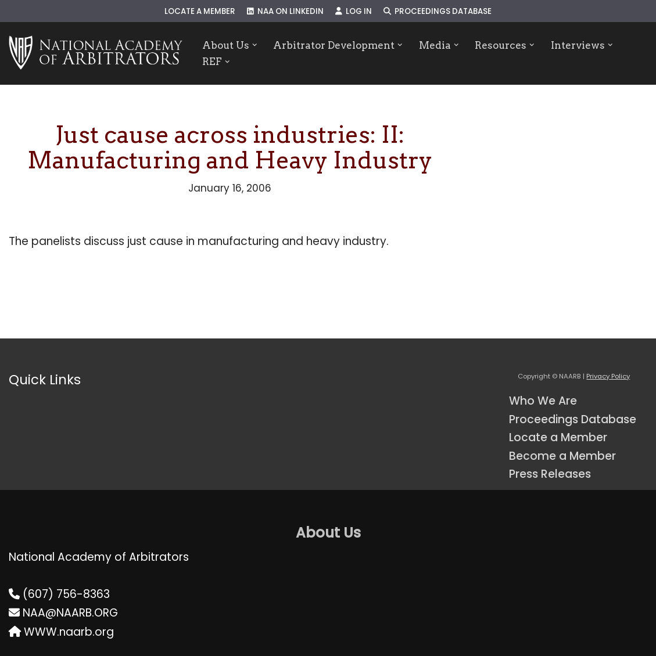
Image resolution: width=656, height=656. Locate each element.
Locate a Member (199, 11)
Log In (353, 11)
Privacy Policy (608, 376)
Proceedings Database (437, 11)
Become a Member (562, 456)
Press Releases (550, 474)
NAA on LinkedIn (285, 11)
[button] (254, 45)
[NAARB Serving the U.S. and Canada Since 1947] (95, 53)
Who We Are (543, 401)
